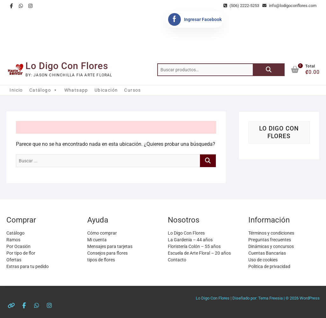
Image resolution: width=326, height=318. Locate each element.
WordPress (310, 298)
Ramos (13, 239)
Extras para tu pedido (27, 266)
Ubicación (106, 90)
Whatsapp (76, 90)
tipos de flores (101, 259)
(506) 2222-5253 (241, 5)
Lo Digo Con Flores (66, 65)
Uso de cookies (263, 259)
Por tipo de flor (20, 253)
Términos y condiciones (271, 233)
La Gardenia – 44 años (190, 239)
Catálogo (43, 90)
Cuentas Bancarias (267, 253)
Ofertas (13, 259)
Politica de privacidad (269, 266)
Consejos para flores (107, 253)
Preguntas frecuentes (269, 239)
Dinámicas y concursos (271, 246)
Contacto (177, 259)
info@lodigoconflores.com (289, 5)
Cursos (132, 90)
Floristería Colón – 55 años (194, 246)
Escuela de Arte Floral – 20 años (199, 253)
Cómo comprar (102, 233)
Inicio (16, 90)
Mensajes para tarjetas (109, 246)
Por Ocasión (18, 246)
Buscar (269, 69)
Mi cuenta (97, 239)
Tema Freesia (270, 298)
